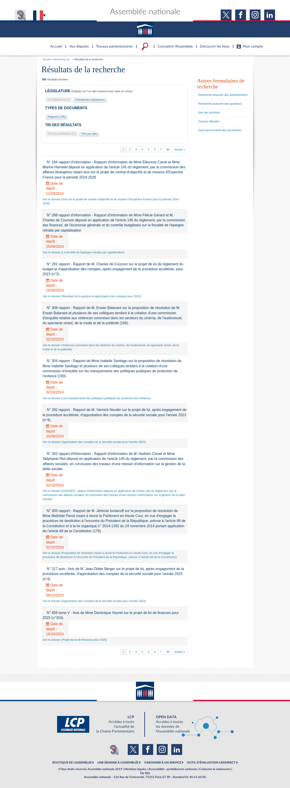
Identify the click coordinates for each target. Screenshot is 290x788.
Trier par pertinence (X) (62, 133)
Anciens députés (208, 121)
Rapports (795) (57, 116)
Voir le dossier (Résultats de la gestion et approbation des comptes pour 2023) (92, 296)
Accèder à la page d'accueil (55, 44)
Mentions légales (135, 769)
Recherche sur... (62, 59)
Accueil (47, 59)
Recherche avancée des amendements (223, 95)
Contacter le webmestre (215, 769)
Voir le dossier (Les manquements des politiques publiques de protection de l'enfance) (96, 398)
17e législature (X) (59, 99)
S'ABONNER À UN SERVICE (162, 762)
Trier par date (89, 133)
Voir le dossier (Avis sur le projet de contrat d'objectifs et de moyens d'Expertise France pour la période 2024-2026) (111, 201)
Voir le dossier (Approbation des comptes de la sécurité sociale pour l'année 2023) (94, 442)
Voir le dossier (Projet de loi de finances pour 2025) (75, 639)
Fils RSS (145, 773)
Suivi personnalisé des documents (219, 130)
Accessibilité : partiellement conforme (172, 769)
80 (168, 149)
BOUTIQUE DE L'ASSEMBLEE (72, 762)
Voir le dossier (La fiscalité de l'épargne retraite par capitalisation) (83, 252)
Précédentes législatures (90, 99)
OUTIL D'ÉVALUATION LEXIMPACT (211, 762)
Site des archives (209, 112)
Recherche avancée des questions (220, 103)
